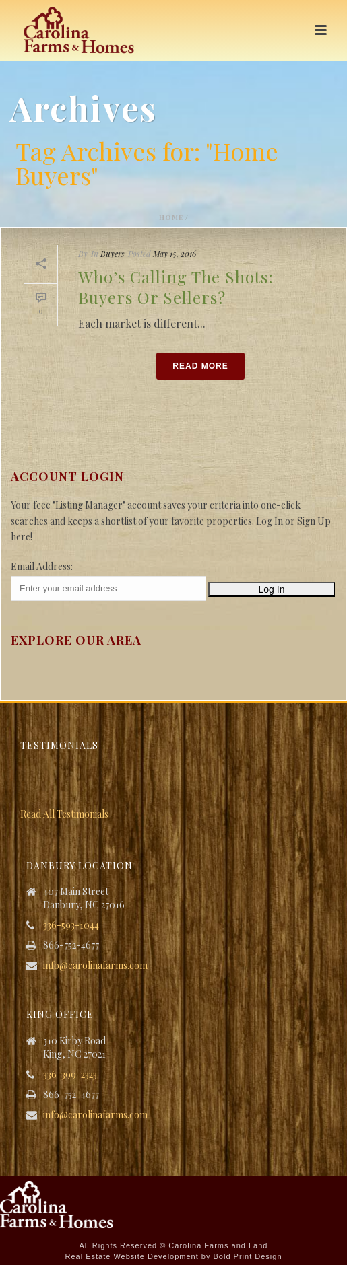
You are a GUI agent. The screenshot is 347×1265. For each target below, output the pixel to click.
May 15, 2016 (174, 253)
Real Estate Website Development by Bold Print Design (173, 1256)
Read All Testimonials (64, 813)
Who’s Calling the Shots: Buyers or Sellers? (176, 287)
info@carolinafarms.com (95, 966)
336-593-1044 (71, 925)
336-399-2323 (70, 1075)
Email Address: (42, 566)
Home (171, 217)
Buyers (112, 253)
